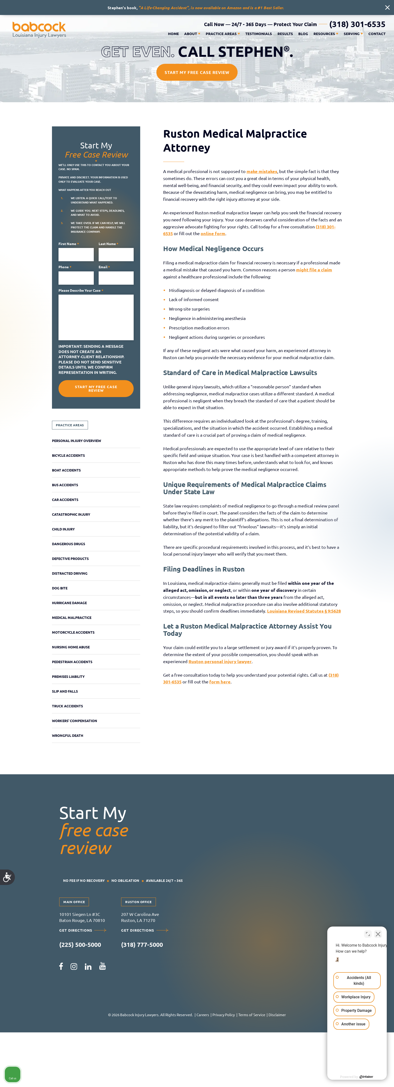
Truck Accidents (67, 706)
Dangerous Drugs (68, 544)
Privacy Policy (223, 1014)
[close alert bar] (387, 7)
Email (104, 267)
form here (220, 681)
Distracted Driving (70, 573)
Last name (109, 243)
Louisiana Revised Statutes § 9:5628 (304, 611)
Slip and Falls (65, 691)
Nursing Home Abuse (71, 647)
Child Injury (63, 529)
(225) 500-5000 (80, 944)
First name (68, 243)
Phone (65, 267)
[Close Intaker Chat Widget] (378, 932)
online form (213, 233)
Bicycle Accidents (68, 455)
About (190, 33)
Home (173, 33)
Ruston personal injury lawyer (220, 661)
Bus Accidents (65, 485)
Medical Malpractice (71, 617)
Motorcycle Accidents (73, 632)
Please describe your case (80, 290)
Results (285, 33)
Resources (324, 33)
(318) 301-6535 (357, 24)
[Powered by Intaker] (353, 1076)
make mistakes (262, 171)
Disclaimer (277, 1014)
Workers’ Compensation (74, 720)
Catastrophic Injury (71, 514)
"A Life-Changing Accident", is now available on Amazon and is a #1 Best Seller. (211, 7)
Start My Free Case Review (197, 72)
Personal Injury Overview (76, 440)
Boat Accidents (66, 470)
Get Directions (82, 930)
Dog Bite (59, 588)
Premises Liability (68, 676)
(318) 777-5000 (142, 944)
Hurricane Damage (69, 603)
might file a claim (314, 269)
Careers (203, 1014)
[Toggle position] (368, 932)
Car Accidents (65, 499)
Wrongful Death (67, 735)
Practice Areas (221, 33)
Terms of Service (251, 1014)
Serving (352, 33)
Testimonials (258, 33)
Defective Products (70, 558)
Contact (377, 33)
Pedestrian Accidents (72, 661)
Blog (303, 33)
